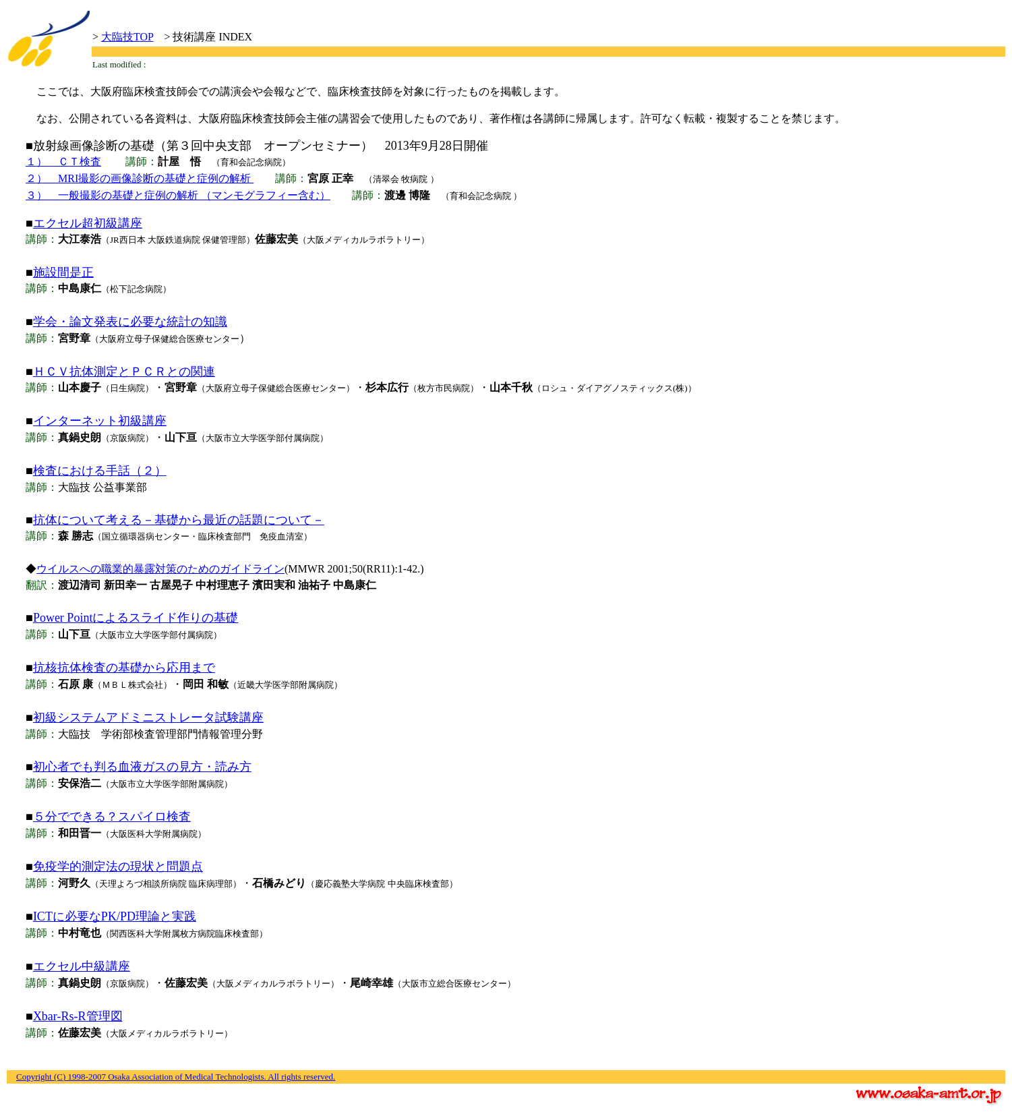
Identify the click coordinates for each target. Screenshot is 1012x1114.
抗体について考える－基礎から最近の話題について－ (178, 520)
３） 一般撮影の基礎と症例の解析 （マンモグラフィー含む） (178, 195)
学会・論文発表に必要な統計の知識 (130, 321)
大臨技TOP (127, 36)
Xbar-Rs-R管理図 (78, 1016)
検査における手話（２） (100, 470)
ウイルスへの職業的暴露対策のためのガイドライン (160, 569)
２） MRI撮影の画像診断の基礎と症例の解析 (140, 178)
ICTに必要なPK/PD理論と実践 (114, 916)
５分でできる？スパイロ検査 (112, 816)
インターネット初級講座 (100, 421)
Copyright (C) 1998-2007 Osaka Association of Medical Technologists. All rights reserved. (175, 1077)
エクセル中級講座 (81, 966)
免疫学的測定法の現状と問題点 (118, 866)
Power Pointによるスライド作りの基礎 (136, 617)
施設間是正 (63, 272)
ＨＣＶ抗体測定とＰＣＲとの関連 (124, 371)
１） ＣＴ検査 (63, 161)
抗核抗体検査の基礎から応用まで (124, 667)
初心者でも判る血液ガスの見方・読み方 (142, 766)
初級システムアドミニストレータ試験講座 (148, 717)
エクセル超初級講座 (87, 223)
